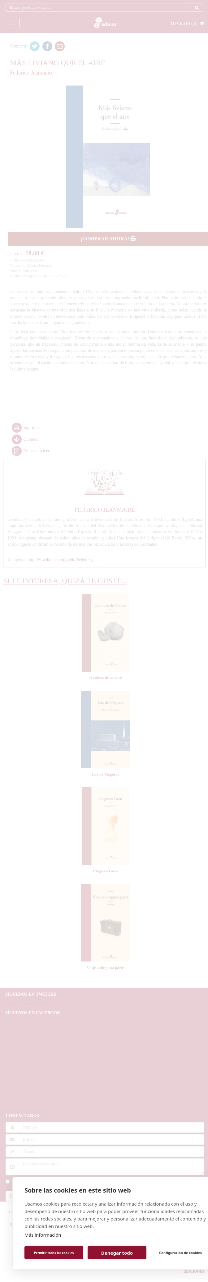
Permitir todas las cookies (54, 1253)
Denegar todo (117, 1253)
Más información (42, 1235)
